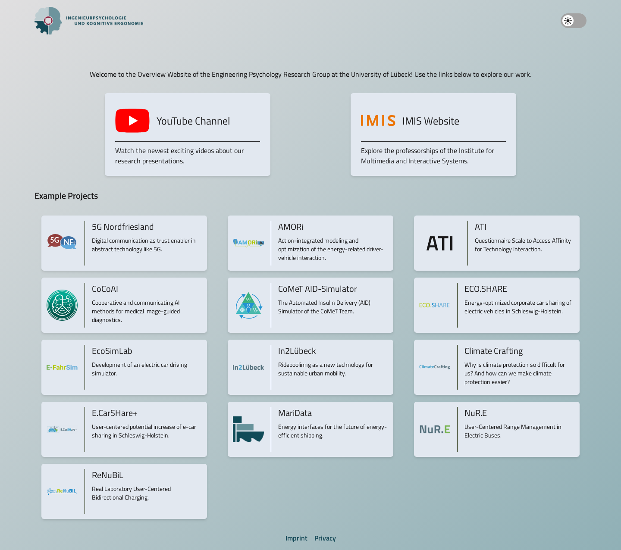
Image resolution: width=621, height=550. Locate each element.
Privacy (325, 538)
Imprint (296, 538)
